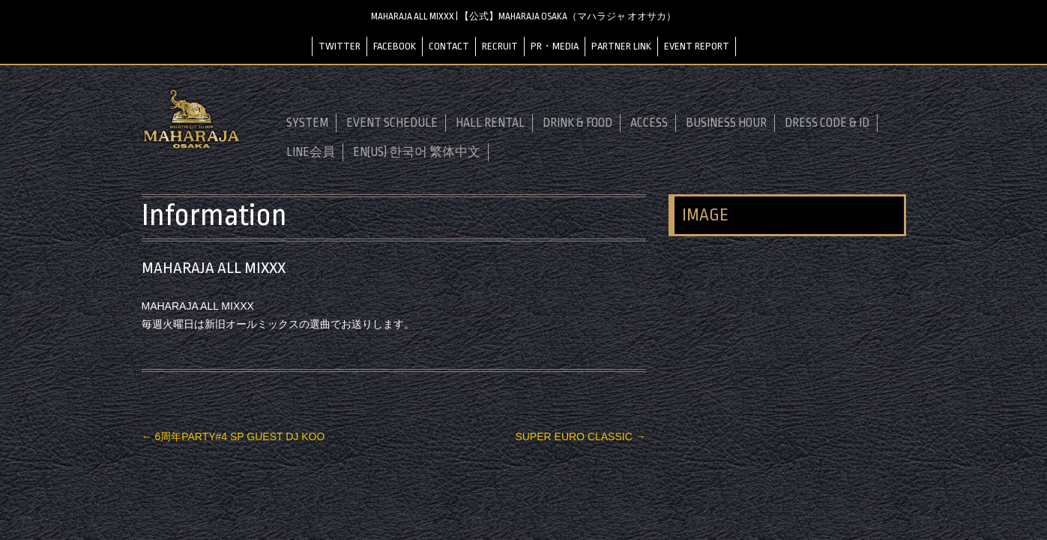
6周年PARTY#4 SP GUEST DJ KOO (233, 436)
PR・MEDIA (555, 46)
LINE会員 (310, 152)
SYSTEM (307, 123)
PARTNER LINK (621, 46)
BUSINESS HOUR (726, 123)
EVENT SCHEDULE (392, 123)
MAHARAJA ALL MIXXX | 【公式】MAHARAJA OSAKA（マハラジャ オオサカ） (523, 16)
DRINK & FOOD (577, 123)
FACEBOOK (394, 46)
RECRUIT (500, 46)
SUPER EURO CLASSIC (580, 436)
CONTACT (449, 46)
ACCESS (649, 123)
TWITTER (339, 46)
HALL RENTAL (490, 123)
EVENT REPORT (696, 46)
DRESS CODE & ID (827, 123)
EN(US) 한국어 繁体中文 (416, 152)
